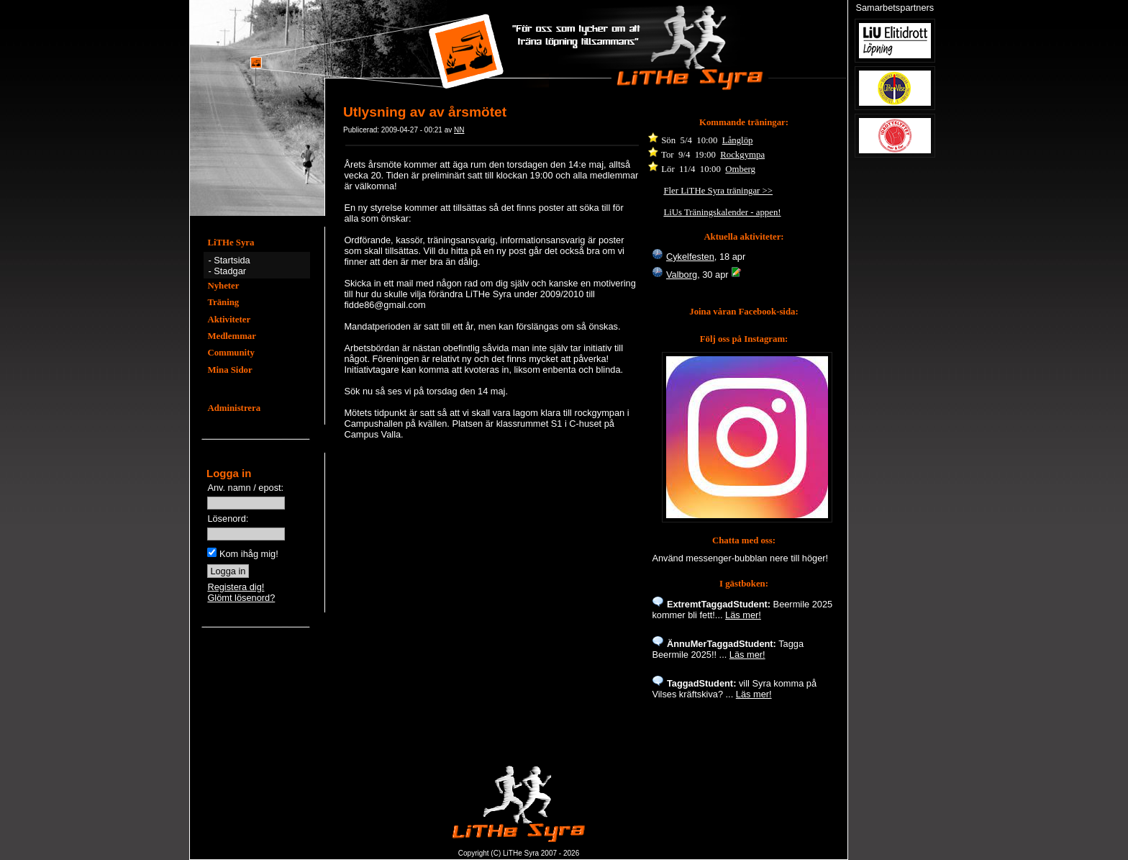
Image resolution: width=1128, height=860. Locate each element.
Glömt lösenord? (241, 597)
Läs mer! (743, 615)
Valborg (681, 274)
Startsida (232, 260)
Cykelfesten (690, 256)
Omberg (740, 169)
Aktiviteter (228, 319)
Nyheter (223, 286)
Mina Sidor (229, 370)
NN (459, 130)
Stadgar (230, 271)
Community (230, 353)
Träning (223, 302)
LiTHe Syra (230, 242)
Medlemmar (231, 336)
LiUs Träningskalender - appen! (722, 212)
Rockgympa (742, 155)
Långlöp (737, 140)
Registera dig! (235, 586)
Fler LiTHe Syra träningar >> (718, 191)
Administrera (233, 408)
